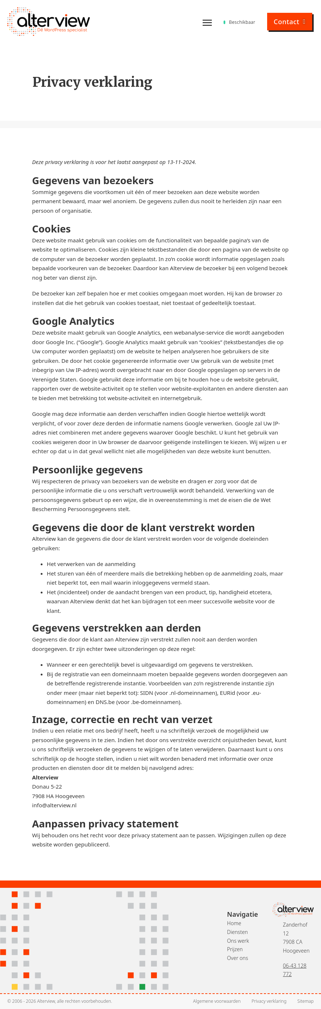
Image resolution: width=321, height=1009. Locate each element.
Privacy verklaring (269, 1001)
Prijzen (235, 949)
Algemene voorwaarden (217, 1001)
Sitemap (306, 1001)
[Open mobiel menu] (207, 23)
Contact (290, 21)
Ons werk (238, 940)
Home (234, 923)
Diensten (237, 931)
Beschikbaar (239, 22)
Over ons (237, 957)
